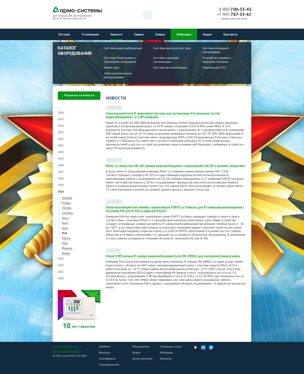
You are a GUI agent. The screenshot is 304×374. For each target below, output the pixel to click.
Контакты (230, 34)
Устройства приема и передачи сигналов (216, 60)
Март (65, 243)
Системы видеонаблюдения (123, 48)
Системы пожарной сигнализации (215, 50)
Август (65, 218)
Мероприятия (140, 346)
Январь (66, 253)
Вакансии (166, 358)
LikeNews (105, 346)
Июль (65, 223)
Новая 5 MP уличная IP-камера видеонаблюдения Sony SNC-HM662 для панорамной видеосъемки (173, 256)
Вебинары (184, 34)
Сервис (139, 34)
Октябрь (67, 208)
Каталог (64, 34)
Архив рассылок (142, 358)
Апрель (66, 238)
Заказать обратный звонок (234, 18)
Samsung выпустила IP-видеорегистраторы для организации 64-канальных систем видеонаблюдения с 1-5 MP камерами (163, 115)
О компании (90, 34)
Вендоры (105, 352)
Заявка (160, 34)
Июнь (65, 228)
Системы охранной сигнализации (166, 60)
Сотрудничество (109, 364)
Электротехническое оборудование (118, 75)
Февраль (67, 248)
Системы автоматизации (170, 67)
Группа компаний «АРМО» (67, 351)
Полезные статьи (170, 346)
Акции (207, 34)
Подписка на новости (79, 95)
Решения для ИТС (214, 67)
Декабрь (67, 197)
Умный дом (111, 67)
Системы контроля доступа (171, 48)
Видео (136, 352)
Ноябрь (66, 203)
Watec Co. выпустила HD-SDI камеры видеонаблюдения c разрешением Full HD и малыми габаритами (175, 166)
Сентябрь (67, 213)
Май (64, 233)
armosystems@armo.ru (65, 346)
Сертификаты (107, 358)
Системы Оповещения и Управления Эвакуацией (120, 60)
